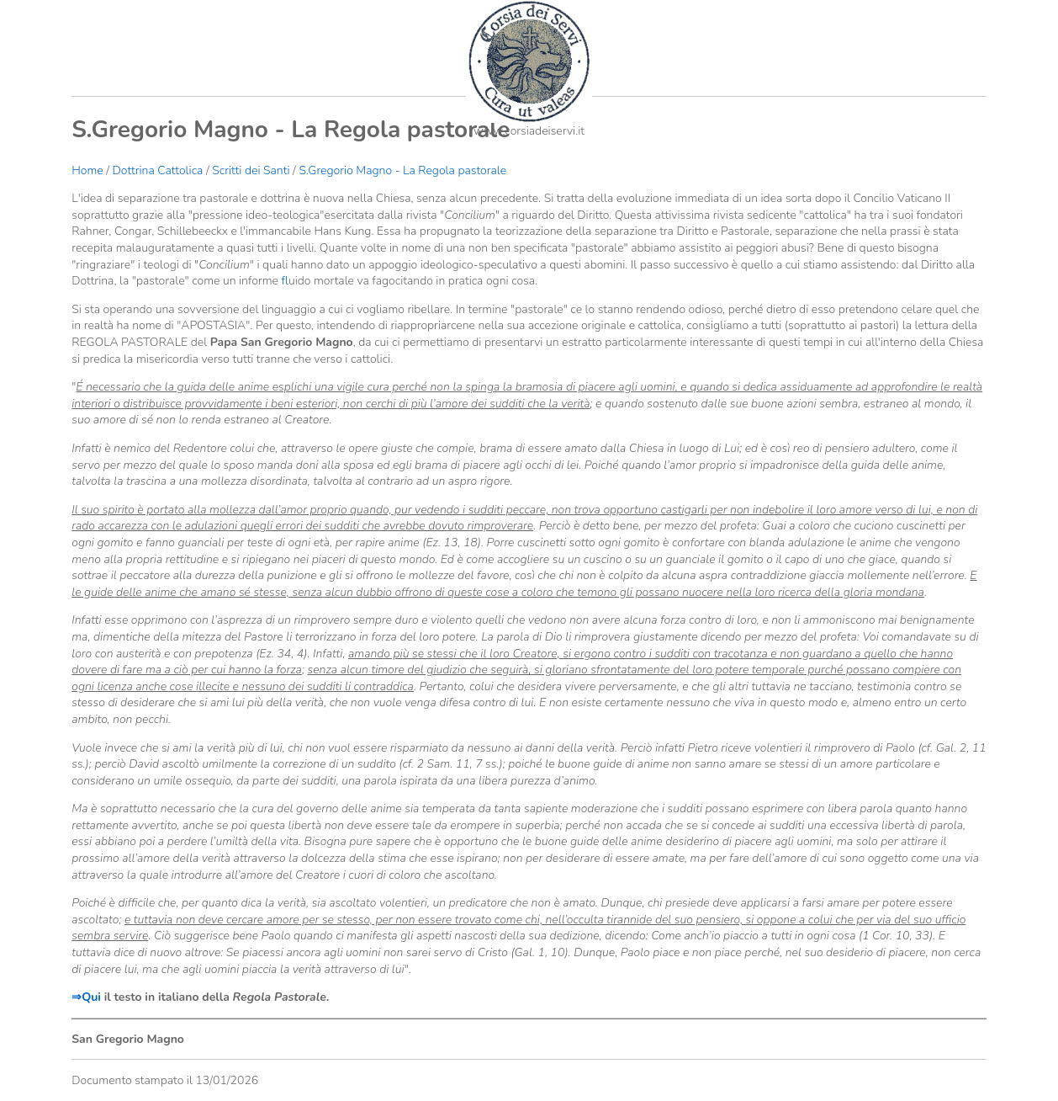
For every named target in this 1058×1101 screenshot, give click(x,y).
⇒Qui (86, 997)
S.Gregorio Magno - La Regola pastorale (402, 170)
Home (87, 170)
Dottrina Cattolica (158, 170)
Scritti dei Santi (250, 170)
